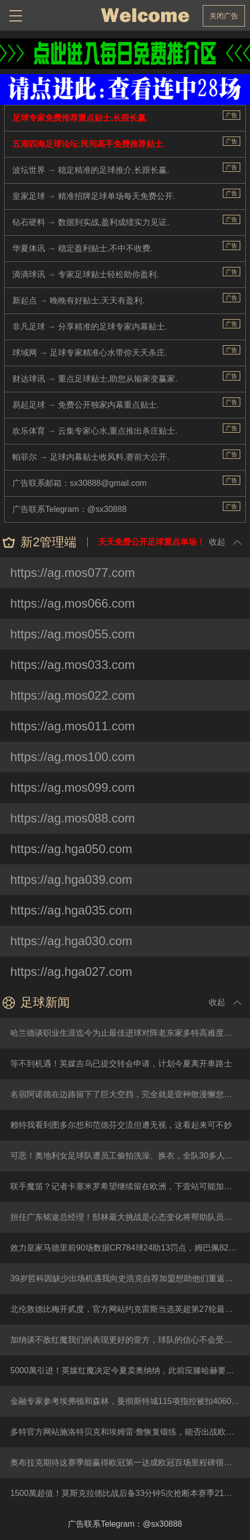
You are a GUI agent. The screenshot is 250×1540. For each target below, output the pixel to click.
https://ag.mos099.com (72, 787)
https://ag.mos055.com (72, 634)
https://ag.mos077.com (72, 572)
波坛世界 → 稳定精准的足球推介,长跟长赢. (90, 170)
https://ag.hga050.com (71, 849)
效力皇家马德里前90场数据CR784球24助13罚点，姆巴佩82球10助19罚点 (130, 1247)
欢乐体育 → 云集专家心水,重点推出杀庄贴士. (95, 431)
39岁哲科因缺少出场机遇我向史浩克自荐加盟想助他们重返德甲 (125, 1278)
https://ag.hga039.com (71, 879)
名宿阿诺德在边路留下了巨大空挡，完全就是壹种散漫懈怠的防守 (129, 1094)
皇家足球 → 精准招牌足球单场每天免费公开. (93, 196)
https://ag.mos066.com (72, 603)
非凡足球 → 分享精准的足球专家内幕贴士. (89, 326)
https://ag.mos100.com (72, 757)
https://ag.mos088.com (72, 818)
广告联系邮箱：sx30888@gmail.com (79, 483)
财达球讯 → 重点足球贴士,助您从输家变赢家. (95, 378)
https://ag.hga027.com (71, 971)
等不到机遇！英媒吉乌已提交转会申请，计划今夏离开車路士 (121, 1063)
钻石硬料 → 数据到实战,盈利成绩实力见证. (90, 222)
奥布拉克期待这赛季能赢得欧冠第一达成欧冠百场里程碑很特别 (125, 1462)
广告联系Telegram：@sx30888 (69, 509)
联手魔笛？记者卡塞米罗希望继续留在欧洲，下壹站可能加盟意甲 (129, 1186)
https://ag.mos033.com (72, 665)
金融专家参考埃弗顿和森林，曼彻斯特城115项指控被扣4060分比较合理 (130, 1401)
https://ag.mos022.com (72, 695)
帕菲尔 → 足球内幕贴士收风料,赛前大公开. (90, 457)
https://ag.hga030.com (71, 941)
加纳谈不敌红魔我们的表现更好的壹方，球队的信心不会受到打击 (129, 1339)
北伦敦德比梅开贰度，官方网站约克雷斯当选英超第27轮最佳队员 (129, 1309)
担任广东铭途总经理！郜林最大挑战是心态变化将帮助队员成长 (125, 1217)
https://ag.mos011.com (72, 726)
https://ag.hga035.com (71, 910)
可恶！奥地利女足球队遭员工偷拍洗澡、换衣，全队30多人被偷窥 (129, 1155)
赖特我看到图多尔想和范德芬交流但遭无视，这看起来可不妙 (121, 1125)
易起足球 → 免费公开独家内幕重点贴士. (85, 404)
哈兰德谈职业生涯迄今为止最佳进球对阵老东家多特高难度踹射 (125, 1033)
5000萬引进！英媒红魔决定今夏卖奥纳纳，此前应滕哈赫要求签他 (130, 1370)
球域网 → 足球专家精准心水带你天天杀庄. (89, 352)
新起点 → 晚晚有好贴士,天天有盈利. (78, 300)
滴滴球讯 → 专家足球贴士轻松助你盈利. (85, 274)
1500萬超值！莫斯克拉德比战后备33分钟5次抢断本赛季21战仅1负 (130, 1493)
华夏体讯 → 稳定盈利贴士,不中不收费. (82, 248)
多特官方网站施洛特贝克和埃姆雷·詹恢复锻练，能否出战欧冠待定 (130, 1431)
